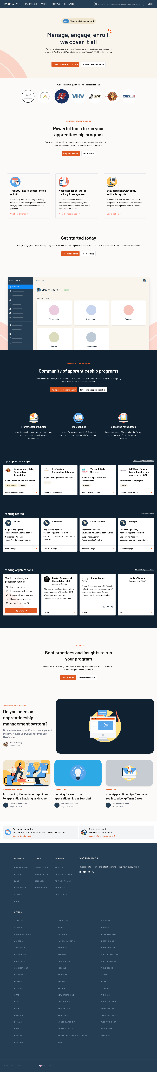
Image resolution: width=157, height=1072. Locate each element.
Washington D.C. (110, 1015)
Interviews (41, 888)
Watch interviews (87, 677)
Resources (20, 888)
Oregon (105, 927)
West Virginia (108, 1022)
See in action (114, 213)
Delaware (19, 975)
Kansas (18, 1035)
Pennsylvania (108, 934)
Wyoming (105, 1035)
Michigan (133, 521)
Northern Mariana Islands (72, 1035)
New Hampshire (66, 995)
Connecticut (21, 968)
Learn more (88, 153)
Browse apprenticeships (143, 460)
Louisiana (63, 921)
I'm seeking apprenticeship (92, 389)
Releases (40, 881)
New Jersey (64, 1002)
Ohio (60, 1042)
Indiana (18, 1022)
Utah (104, 981)
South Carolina (97, 521)
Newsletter (41, 867)
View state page (21, 548)
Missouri (62, 968)
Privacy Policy (63, 881)
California (57, 521)
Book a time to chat (23, 836)
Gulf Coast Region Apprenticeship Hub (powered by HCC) (139, 471)
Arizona (18, 941)
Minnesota (63, 954)
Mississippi (64, 961)
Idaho (17, 1008)
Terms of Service (64, 874)
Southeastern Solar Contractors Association (24, 471)
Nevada (62, 988)
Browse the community (93, 64)
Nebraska (63, 981)
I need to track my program (65, 64)
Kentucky (19, 1042)
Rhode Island (108, 948)
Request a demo (70, 153)
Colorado (19, 961)
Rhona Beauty (97, 577)
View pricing (88, 253)
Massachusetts (66, 941)
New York (63, 1015)
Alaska (18, 927)
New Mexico (64, 1008)
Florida (18, 981)
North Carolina (66, 1022)
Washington (107, 1008)
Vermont (106, 988)
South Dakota (108, 961)
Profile (59, 612)
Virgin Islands (109, 1002)
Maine (61, 927)
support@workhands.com (102, 836)
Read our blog (68, 677)
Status (18, 894)
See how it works (19, 213)
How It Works (21, 867)
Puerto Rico (107, 941)
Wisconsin (107, 1028)
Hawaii (17, 1002)
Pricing (18, 874)
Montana (62, 975)
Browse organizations (144, 569)
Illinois (18, 1015)
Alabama (19, 921)
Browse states (147, 513)
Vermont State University (97, 470)
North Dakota (65, 1028)
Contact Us (61, 894)
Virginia (105, 995)
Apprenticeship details (21, 492)
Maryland (63, 934)
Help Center (41, 874)
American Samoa (23, 934)
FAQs (16, 881)
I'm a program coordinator (64, 389)
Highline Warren (137, 577)
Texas (17, 521)
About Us (60, 867)
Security (60, 888)
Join (16, 901)
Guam (17, 995)
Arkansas (19, 948)
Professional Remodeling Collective (63, 470)
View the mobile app (69, 213)
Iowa (16, 1028)
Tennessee (107, 968)
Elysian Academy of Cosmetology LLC (62, 579)
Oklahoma (106, 921)
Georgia (18, 988)
